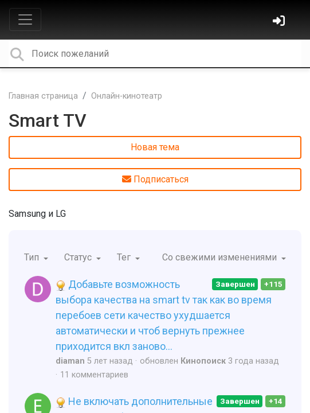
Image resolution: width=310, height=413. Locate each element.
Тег (125, 257)
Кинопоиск (203, 361)
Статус (79, 257)
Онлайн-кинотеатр (126, 96)
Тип (32, 257)
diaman (70, 361)
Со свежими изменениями (220, 257)
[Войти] (280, 22)
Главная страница (43, 96)
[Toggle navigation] (25, 19)
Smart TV (48, 120)
